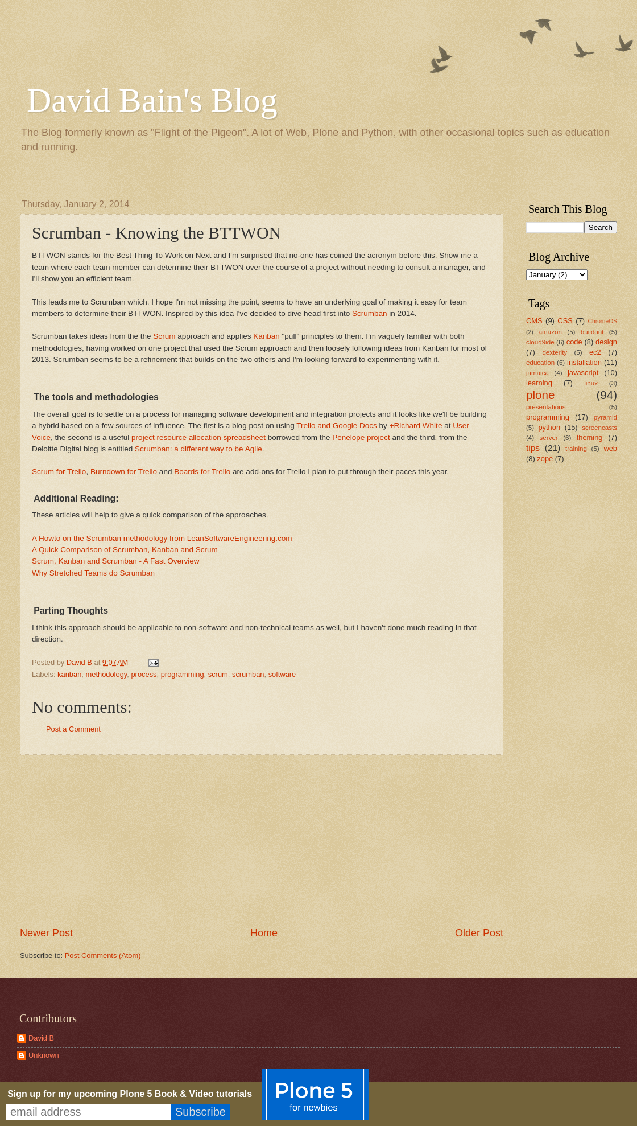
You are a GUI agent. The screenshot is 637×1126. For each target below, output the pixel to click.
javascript (583, 372)
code (574, 342)
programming (182, 674)
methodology (106, 674)
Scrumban (369, 313)
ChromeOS (603, 321)
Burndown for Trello (123, 471)
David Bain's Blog (152, 100)
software (282, 674)
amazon (550, 331)
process (143, 674)
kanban (69, 674)
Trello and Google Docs (336, 425)
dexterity (554, 352)
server (549, 437)
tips (533, 448)
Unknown (43, 1055)
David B (41, 1038)
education (540, 362)
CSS (564, 321)
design (606, 342)
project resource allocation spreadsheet (198, 437)
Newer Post (46, 933)
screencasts (599, 427)
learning (539, 383)
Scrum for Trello (59, 471)
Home (264, 933)
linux (591, 383)
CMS (534, 321)
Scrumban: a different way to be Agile (198, 449)
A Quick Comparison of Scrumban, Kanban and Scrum (125, 549)
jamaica (537, 372)
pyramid (605, 417)
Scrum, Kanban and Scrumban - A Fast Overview (115, 561)
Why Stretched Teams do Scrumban (93, 573)
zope (545, 458)
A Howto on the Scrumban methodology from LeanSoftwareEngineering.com (162, 538)
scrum (218, 674)
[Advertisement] (261, 840)
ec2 (595, 352)
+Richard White (416, 425)
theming (590, 437)
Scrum (164, 336)
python (549, 427)
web (610, 448)
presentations (546, 407)
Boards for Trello (202, 471)
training (576, 448)
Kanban (266, 336)
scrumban (248, 674)
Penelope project (361, 437)
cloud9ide (540, 342)
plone (540, 394)
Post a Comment (73, 729)
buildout (592, 331)
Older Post (479, 933)
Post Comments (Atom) (103, 955)
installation (584, 362)
